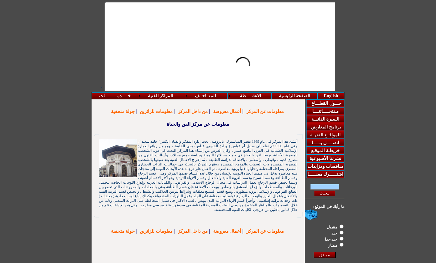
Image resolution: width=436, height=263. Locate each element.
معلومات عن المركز (265, 111)
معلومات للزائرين (156, 111)
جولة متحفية (123, 111)
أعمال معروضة (227, 111)
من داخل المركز (193, 111)
